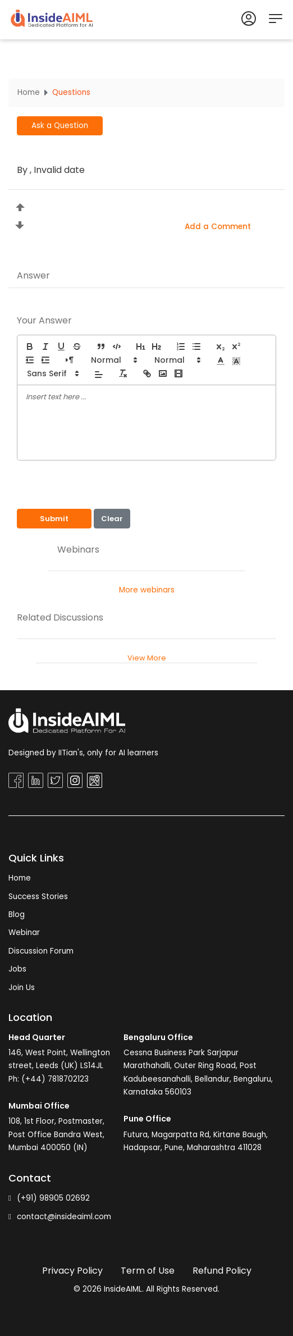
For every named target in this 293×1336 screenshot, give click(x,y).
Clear (112, 518)
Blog (16, 914)
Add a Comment (217, 226)
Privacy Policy (72, 1270)
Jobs (17, 969)
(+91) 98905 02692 (49, 1198)
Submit (54, 518)
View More (146, 658)
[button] (113, 360)
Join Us (21, 987)
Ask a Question (59, 125)
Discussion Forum (41, 951)
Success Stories (38, 896)
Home (28, 92)
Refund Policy (222, 1270)
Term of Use (148, 1270)
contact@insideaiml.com (59, 1216)
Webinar (24, 932)
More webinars (147, 590)
